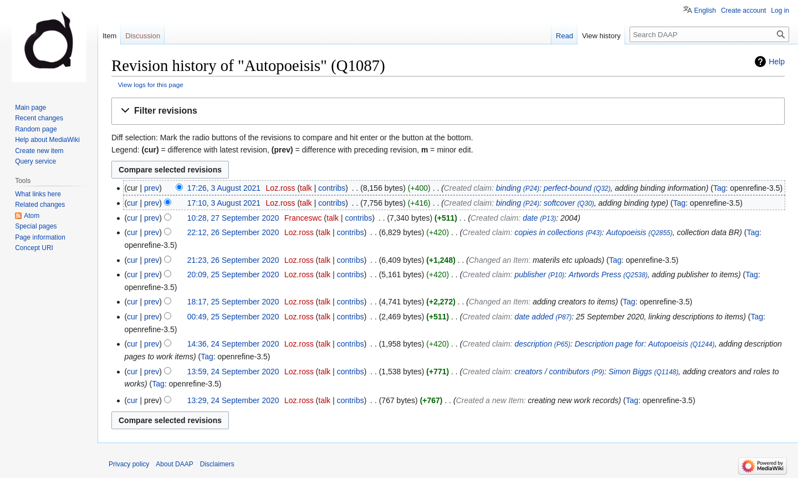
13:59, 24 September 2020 (233, 371)
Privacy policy (129, 464)
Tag (719, 188)
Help (777, 61)
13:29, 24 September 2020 (233, 400)
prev (151, 188)
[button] (448, 111)
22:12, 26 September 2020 (233, 232)
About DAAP (174, 464)
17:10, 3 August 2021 (223, 203)
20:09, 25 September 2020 (233, 274)
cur (132, 203)
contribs (331, 188)
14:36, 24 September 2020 (233, 343)
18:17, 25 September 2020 (233, 301)
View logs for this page (150, 84)
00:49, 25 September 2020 (233, 316)
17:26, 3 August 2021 (223, 188)
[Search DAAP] (709, 34)
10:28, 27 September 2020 (233, 217)
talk (306, 188)
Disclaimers (217, 464)
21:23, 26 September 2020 (233, 260)
